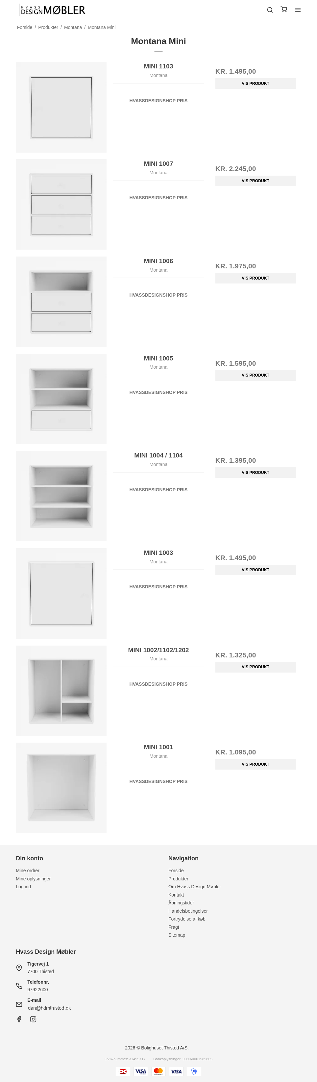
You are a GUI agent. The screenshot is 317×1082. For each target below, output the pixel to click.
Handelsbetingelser (188, 911)
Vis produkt (255, 83)
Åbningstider (181, 902)
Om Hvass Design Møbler (194, 886)
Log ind (23, 886)
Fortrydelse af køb (187, 919)
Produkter (178, 878)
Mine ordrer (27, 870)
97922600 (37, 989)
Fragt (173, 927)
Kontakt (176, 895)
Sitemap (176, 935)
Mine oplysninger (33, 878)
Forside (176, 870)
